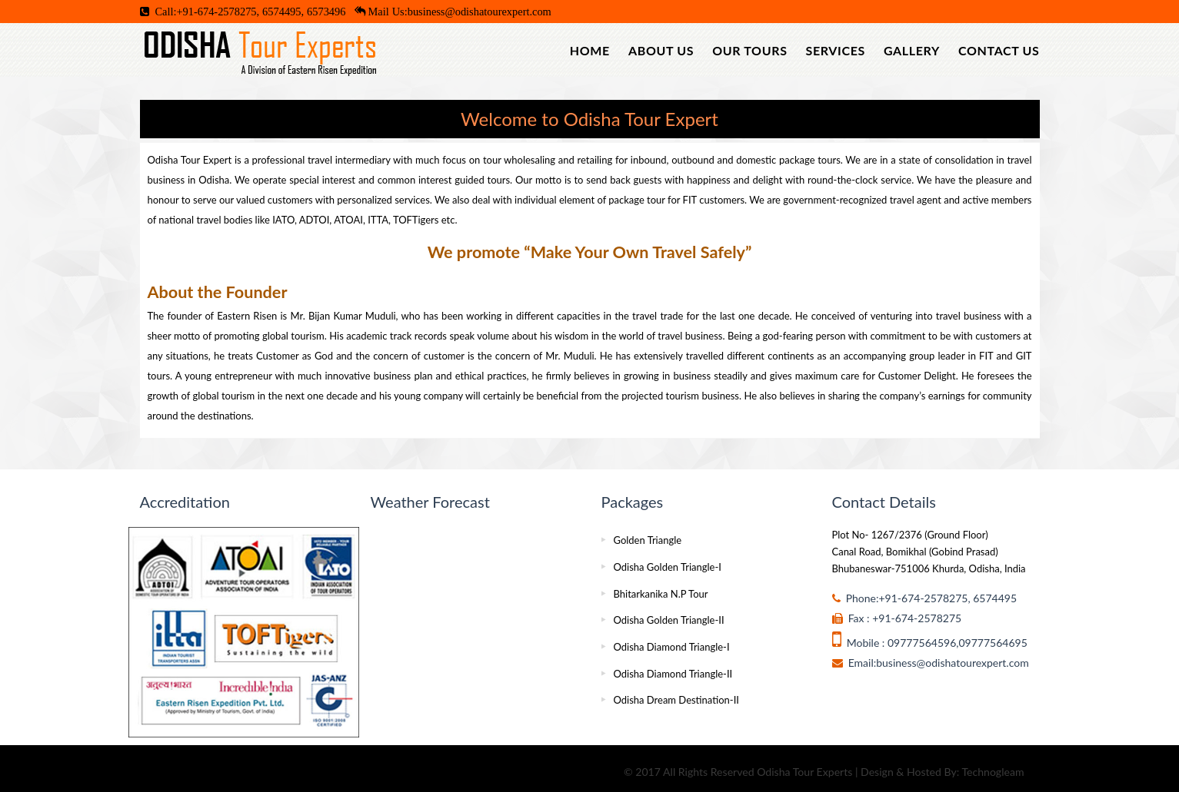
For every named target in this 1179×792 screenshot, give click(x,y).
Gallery (912, 50)
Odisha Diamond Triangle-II (673, 674)
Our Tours (749, 50)
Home (590, 50)
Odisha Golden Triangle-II (669, 620)
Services (835, 50)
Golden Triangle (648, 540)
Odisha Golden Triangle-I (667, 567)
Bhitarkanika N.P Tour (661, 594)
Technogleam (992, 771)
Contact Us (998, 50)
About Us (661, 50)
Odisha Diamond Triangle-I (672, 647)
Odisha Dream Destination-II (676, 700)
